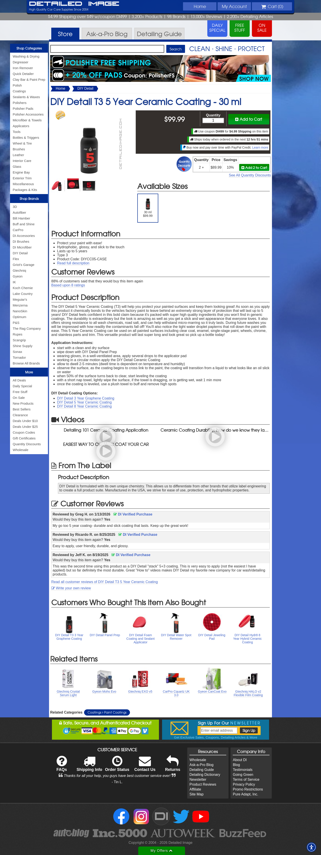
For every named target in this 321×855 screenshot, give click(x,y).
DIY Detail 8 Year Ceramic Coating (84, 406)
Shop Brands (29, 198)
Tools (17, 132)
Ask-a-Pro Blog (201, 765)
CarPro (18, 230)
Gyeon (18, 276)
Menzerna (20, 305)
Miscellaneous (23, 184)
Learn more (260, 147)
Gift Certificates (24, 438)
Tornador (19, 357)
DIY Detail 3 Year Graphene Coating (85, 398)
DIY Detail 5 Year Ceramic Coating (84, 402)
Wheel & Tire (22, 143)
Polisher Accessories (28, 114)
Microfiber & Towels (27, 120)
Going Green (243, 774)
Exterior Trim (22, 178)
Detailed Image (74, 4)
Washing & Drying (26, 56)
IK (14, 282)
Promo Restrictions (248, 789)
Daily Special (22, 386)
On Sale (19, 398)
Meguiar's (20, 299)
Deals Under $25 (25, 427)
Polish (17, 85)
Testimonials (242, 770)
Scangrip (19, 340)
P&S (16, 323)
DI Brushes (21, 241)
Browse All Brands (26, 363)
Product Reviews (202, 784)
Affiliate (195, 789)
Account (234, 6)
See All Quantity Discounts (250, 175)
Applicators (21, 126)
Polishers (20, 103)
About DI (240, 760)
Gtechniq (19, 270)
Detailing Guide (201, 770)
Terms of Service (246, 779)
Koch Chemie (23, 288)
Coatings (19, 91)
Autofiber (19, 212)
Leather (18, 155)
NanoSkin (20, 311)
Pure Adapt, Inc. (245, 794)
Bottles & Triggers (26, 137)
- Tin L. (117, 782)
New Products (23, 403)
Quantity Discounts (27, 444)
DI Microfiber (22, 247)
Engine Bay (21, 172)
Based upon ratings (68, 285)
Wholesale (20, 450)
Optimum (19, 317)
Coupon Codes (24, 432)
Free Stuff (20, 392)
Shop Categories (29, 48)
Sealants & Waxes (26, 97)
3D (15, 207)
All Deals (19, 380)
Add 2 (254, 167)
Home (200, 6)
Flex (16, 259)
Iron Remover (23, 68)
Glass (17, 166)
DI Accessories (24, 236)
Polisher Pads (23, 108)
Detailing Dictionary (204, 774)
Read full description (73, 263)
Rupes (17, 334)
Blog (236, 765)
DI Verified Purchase (132, 514)
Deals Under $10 (25, 421)
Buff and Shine (24, 224)
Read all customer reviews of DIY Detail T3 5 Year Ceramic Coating (104, 582)
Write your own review (71, 588)
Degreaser (20, 62)
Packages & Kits (25, 190)
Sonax (17, 352)
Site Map (196, 794)
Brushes (19, 149)
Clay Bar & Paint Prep (29, 79)
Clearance (20, 415)
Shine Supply (22, 346)
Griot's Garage (23, 265)
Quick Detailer (23, 74)
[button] (311, 847)
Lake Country (23, 294)
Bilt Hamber (21, 218)
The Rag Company (27, 328)
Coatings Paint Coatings (107, 712)
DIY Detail (20, 253)
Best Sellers (22, 409)
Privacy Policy (244, 784)
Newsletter (197, 779)
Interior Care (22, 161)
